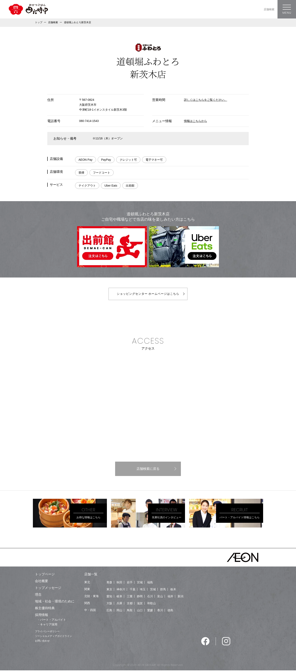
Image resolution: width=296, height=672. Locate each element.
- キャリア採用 (47, 626)
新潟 (180, 597)
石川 (150, 597)
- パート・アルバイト (52, 621)
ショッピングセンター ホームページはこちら (147, 294)
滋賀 (140, 604)
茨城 (153, 590)
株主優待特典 (45, 609)
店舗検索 (269, 9)
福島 (150, 584)
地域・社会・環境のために (54, 603)
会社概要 (41, 582)
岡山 (119, 611)
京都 (130, 604)
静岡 (140, 597)
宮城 (140, 584)
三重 (130, 597)
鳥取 (130, 611)
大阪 (109, 604)
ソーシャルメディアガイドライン (53, 637)
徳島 (170, 611)
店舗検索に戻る (148, 470)
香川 (160, 611)
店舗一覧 (90, 576)
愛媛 (150, 611)
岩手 (130, 584)
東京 (109, 590)
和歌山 (151, 604)
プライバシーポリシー (47, 633)
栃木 (173, 590)
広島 (109, 611)
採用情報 (41, 616)
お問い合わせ (42, 642)
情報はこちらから (195, 121)
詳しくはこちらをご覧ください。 (205, 99)
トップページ (45, 576)
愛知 (109, 597)
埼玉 (143, 590)
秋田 (119, 584)
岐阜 (119, 597)
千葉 (132, 590)
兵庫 (119, 604)
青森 (109, 584)
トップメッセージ (48, 589)
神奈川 (121, 590)
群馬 (163, 590)
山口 (140, 611)
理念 (38, 596)
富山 (160, 597)
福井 (170, 597)
